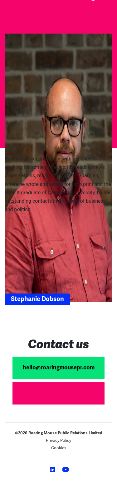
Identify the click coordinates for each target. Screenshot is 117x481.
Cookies (58, 448)
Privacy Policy (58, 440)
